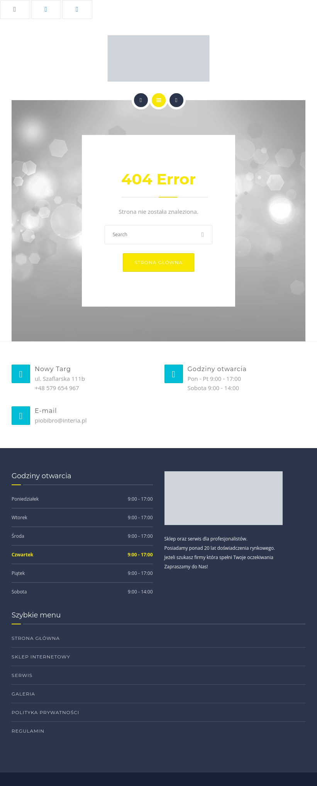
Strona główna (158, 262)
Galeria (23, 694)
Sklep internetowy (41, 657)
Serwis (22, 675)
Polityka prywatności (45, 712)
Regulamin (28, 731)
